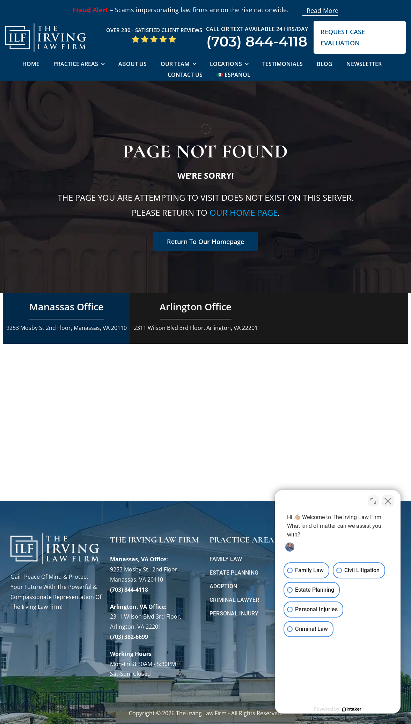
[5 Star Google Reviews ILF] (154, 38)
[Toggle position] (373, 501)
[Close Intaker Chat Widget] (388, 501)
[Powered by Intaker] (351, 709)
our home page (244, 212)
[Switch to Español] (233, 75)
